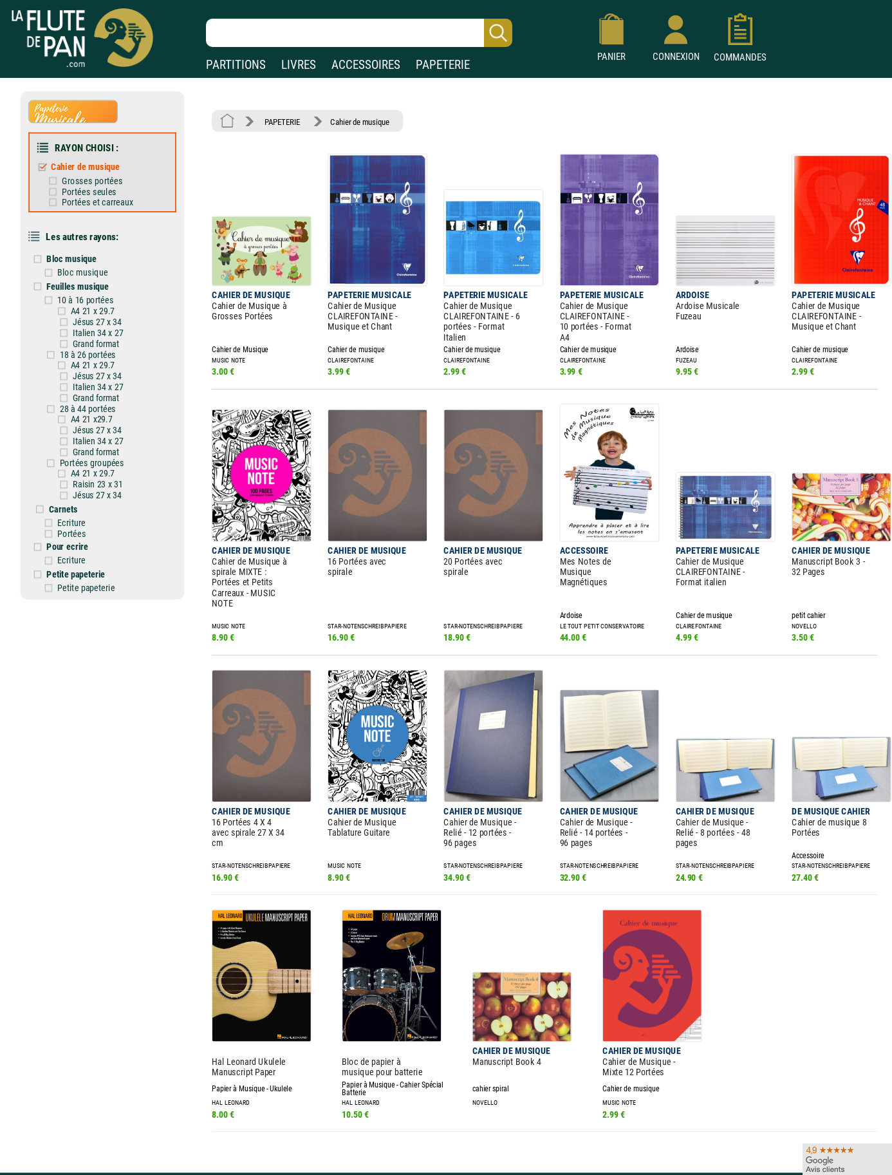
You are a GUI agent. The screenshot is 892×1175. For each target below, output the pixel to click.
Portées (83, 502)
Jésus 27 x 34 (106, 305)
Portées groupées (102, 436)
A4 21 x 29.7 (102, 295)
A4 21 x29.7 (101, 396)
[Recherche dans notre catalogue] (359, 33)
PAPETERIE (443, 64)
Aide (393, 1115)
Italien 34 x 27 (107, 316)
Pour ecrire (79, 514)
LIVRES (298, 64)
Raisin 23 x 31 (107, 457)
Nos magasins (102, 1115)
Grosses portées (103, 174)
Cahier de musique (96, 161)
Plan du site (407, 1151)
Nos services (98, 1133)
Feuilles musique (88, 272)
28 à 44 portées (98, 386)
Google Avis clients (137, 1151)
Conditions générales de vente (308, 1133)
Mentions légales (273, 1115)
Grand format (105, 325)
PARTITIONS (236, 64)
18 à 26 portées (98, 335)
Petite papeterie (87, 540)
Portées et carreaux (108, 194)
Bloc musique (83, 246)
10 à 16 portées (96, 284)
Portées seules (100, 184)
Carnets (75, 480)
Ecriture (83, 492)
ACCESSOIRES (365, 64)
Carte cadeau (409, 1133)
